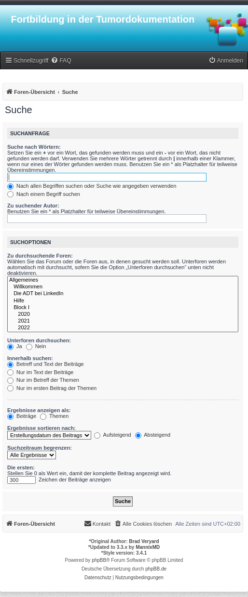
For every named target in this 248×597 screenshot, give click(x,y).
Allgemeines (122, 280)
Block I (122, 307)
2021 (122, 321)
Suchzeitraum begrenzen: (39, 448)
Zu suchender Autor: (33, 205)
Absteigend (153, 435)
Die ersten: (21, 467)
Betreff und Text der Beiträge (45, 364)
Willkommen (122, 287)
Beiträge (21, 416)
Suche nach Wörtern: (34, 147)
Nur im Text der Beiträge (40, 372)
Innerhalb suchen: (30, 358)
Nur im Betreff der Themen (43, 380)
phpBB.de (155, 568)
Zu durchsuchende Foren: (40, 256)
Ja (14, 346)
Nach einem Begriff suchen (43, 194)
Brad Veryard (144, 541)
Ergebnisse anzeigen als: (38, 410)
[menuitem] (61, 60)
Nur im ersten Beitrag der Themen (51, 388)
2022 (122, 327)
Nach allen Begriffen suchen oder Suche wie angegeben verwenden (91, 186)
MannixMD (148, 547)
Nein (36, 346)
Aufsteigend (112, 435)
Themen (54, 416)
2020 (122, 314)
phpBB (99, 560)
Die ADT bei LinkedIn (122, 293)
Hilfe (122, 301)
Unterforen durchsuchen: (39, 340)
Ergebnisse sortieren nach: (41, 428)
